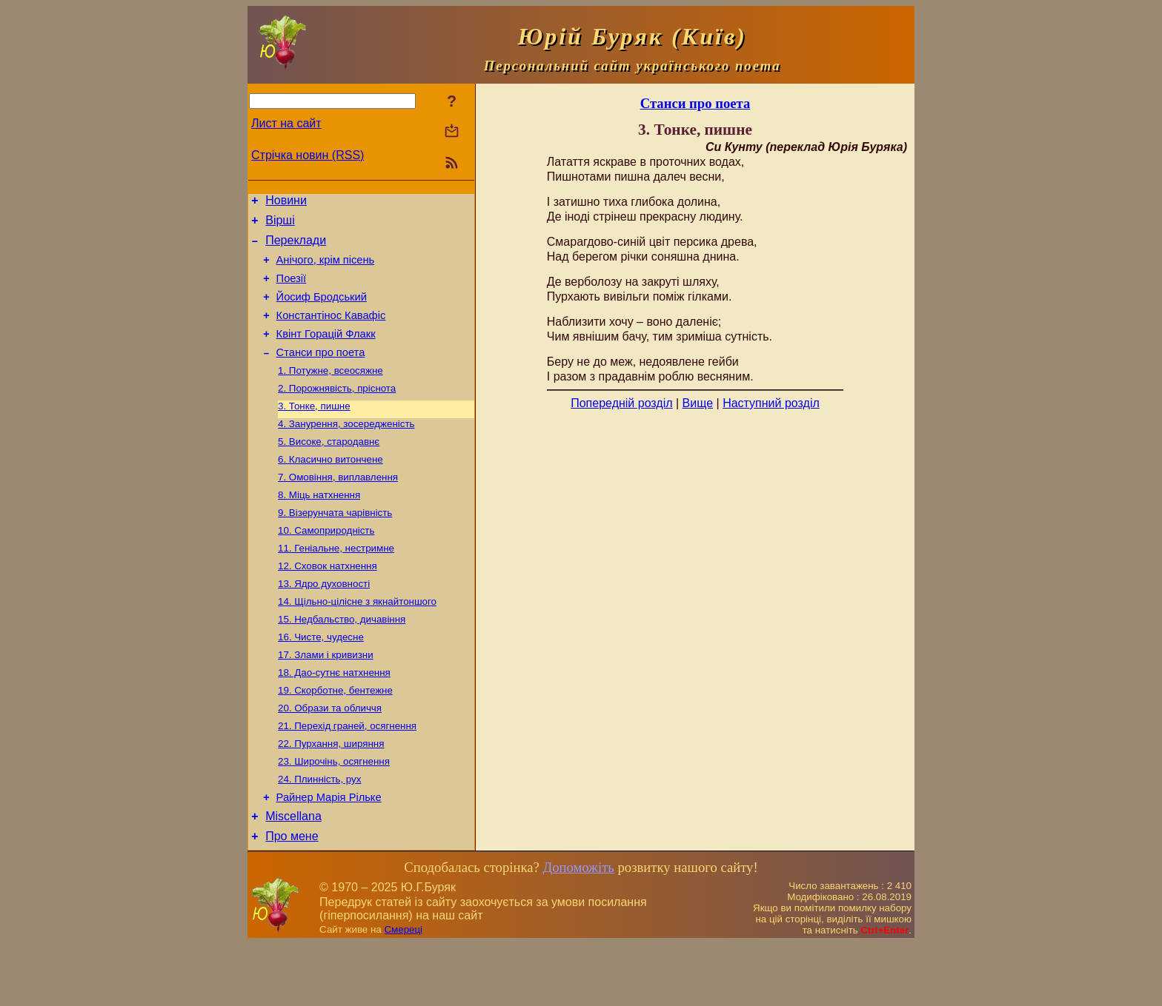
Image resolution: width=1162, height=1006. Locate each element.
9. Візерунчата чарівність (335, 545)
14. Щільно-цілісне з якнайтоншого (357, 642)
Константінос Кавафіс (331, 331)
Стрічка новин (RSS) (307, 155)
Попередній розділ (621, 403)
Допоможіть (578, 929)
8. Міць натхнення (319, 526)
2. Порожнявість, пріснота (337, 411)
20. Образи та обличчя (330, 757)
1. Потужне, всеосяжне (330, 392)
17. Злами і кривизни (326, 699)
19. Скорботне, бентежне (335, 738)
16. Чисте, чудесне (321, 680)
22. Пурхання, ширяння (331, 796)
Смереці (403, 991)
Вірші (280, 224)
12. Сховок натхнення (327, 603)
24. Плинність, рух (319, 834)
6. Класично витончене (330, 488)
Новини (286, 202)
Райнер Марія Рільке (329, 855)
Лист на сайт (286, 123)
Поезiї (291, 289)
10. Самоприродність (326, 565)
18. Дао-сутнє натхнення (334, 719)
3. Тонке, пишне (314, 430)
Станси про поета (320, 372)
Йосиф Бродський (321, 310)
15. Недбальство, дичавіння (341, 661)
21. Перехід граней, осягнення (347, 776)
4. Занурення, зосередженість (346, 449)
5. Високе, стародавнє (328, 469)
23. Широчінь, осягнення (334, 815)
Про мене (291, 898)
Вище (698, 403)
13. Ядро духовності (324, 622)
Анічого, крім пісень (325, 269)
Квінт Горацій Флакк (326, 352)
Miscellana (293, 876)
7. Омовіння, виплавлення (338, 507)
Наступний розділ (771, 403)
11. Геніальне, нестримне (336, 584)
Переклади (295, 247)
